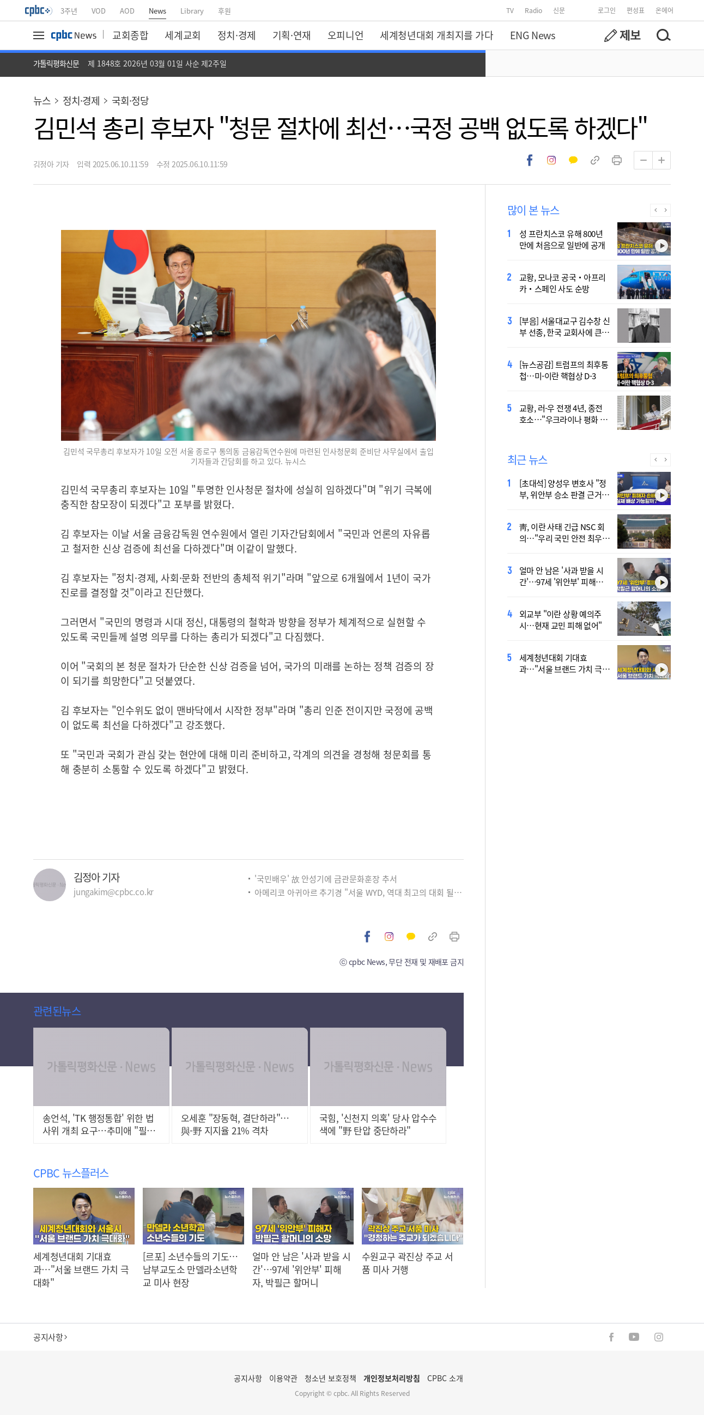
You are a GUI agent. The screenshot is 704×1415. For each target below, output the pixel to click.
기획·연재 (291, 35)
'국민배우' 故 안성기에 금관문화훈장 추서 (325, 878)
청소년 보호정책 (330, 1378)
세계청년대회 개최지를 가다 (436, 35)
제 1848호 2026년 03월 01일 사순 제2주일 (157, 63)
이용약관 (283, 1378)
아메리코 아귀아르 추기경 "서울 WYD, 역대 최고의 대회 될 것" (359, 892)
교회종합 (130, 35)
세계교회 (183, 35)
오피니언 (345, 35)
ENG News (532, 35)
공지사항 (50, 1337)
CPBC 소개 (445, 1378)
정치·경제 (236, 35)
